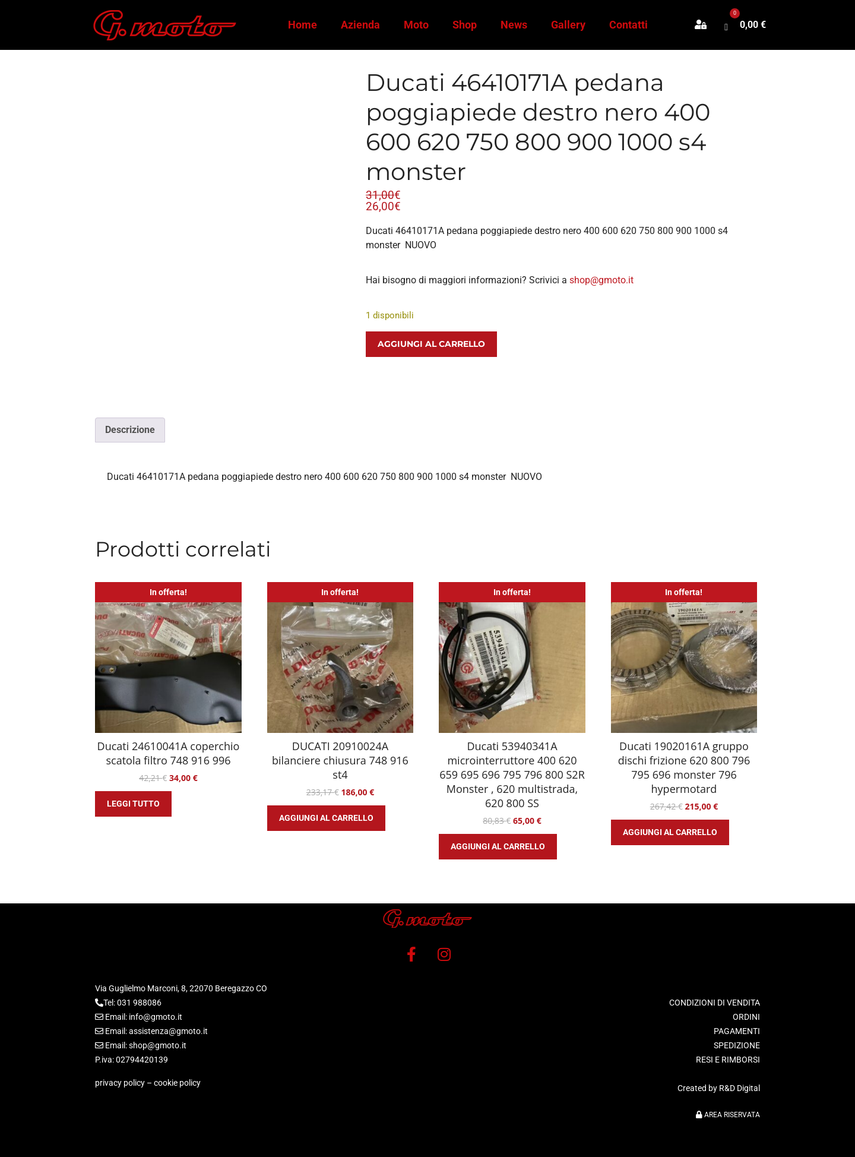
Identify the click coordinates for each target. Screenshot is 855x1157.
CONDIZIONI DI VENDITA (714, 1002)
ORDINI (746, 1017)
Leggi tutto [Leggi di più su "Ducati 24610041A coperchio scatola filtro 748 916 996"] (133, 803)
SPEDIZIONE (737, 1045)
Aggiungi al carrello (431, 344)
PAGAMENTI (737, 1031)
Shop (464, 24)
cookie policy (177, 1083)
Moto (416, 24)
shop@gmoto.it (601, 280)
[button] (706, 25)
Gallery (568, 24)
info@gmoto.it (155, 1017)
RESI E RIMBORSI (728, 1059)
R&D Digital (739, 1088)
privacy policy (120, 1083)
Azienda (360, 24)
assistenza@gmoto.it (168, 1031)
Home (302, 24)
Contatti (628, 24)
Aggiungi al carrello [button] (326, 818)
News (514, 24)
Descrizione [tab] (130, 429)
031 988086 (139, 1002)
